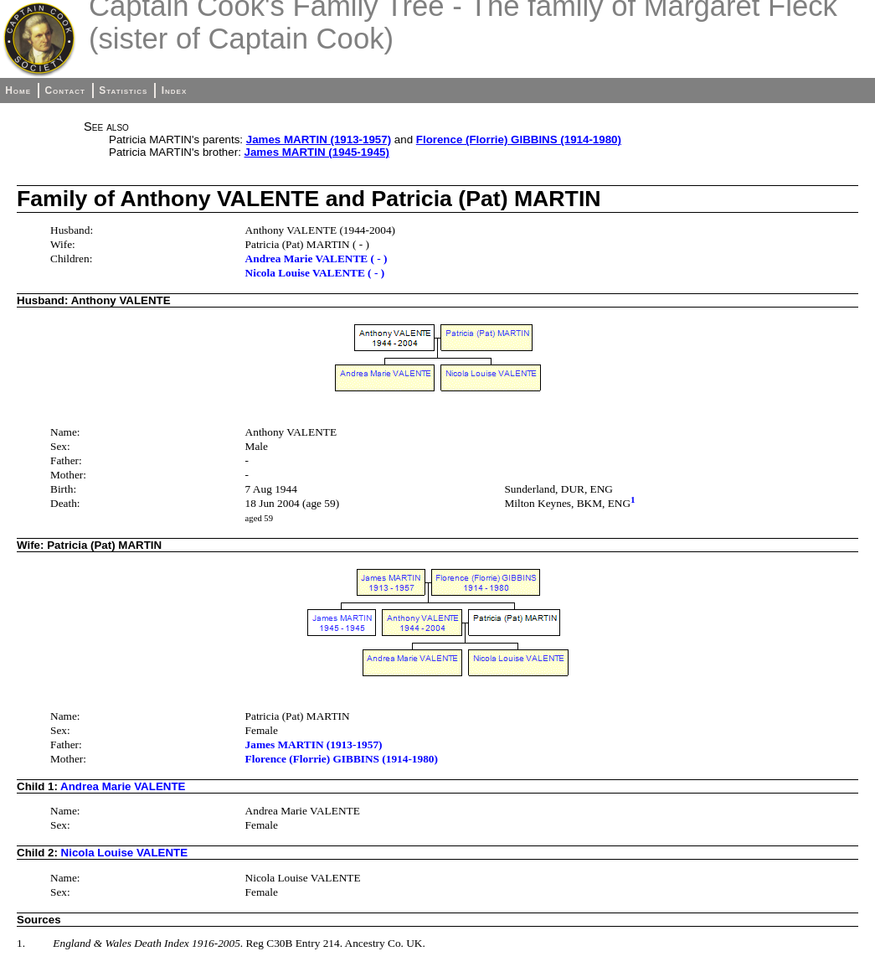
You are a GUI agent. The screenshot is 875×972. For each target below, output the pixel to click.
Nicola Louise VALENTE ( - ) (315, 272)
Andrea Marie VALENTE (122, 786)
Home (18, 90)
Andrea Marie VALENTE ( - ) (316, 258)
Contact (64, 90)
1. (21, 943)
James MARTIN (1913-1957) (318, 139)
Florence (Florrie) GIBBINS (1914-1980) (518, 139)
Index (175, 90)
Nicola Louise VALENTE (124, 852)
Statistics (123, 90)
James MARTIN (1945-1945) (316, 152)
